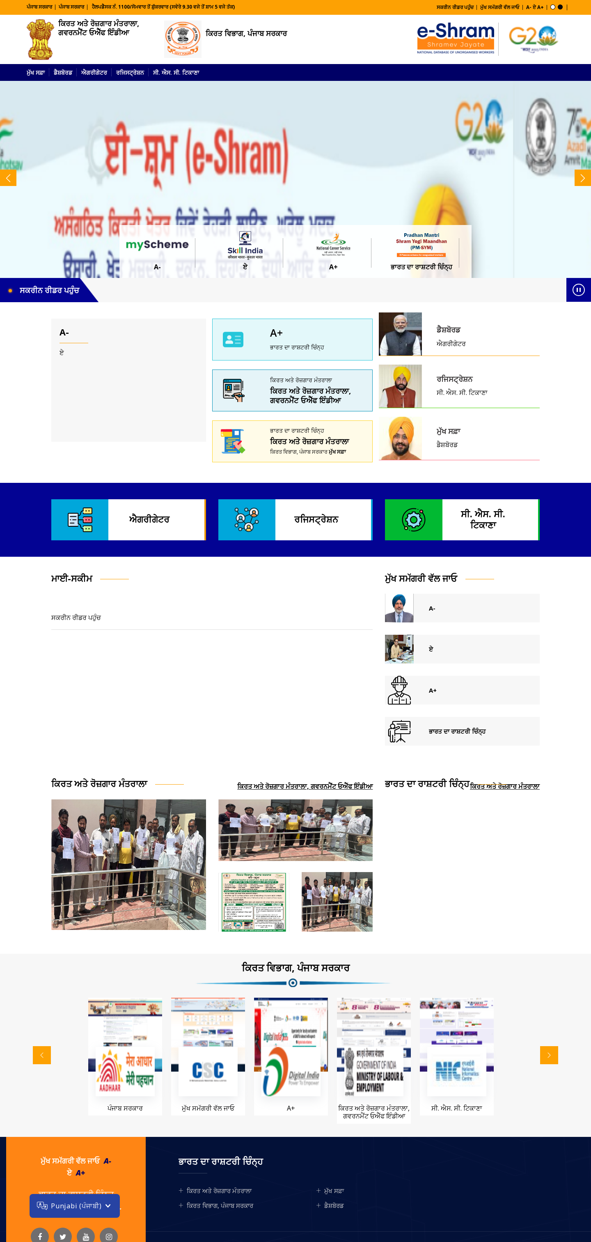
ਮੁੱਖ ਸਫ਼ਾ (36, 72)
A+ (540, 7)
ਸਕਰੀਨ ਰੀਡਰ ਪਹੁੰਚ (455, 7)
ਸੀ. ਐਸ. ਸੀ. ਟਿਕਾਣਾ (176, 72)
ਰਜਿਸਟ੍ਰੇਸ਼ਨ (130, 72)
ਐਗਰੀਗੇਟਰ (94, 72)
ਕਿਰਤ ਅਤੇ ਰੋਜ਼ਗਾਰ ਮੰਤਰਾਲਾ (309, 441)
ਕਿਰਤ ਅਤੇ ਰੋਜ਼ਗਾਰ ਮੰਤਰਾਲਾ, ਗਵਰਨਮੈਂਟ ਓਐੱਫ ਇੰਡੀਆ (98, 28)
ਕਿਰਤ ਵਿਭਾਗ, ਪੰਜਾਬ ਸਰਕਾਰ (246, 33)
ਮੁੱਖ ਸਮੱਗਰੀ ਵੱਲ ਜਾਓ (500, 7)
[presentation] (8, 178)
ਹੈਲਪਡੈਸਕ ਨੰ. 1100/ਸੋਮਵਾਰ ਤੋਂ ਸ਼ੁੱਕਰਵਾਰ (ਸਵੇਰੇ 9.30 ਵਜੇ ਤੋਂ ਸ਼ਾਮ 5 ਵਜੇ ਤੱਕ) (163, 7)
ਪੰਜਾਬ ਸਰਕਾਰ (39, 7)
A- (528, 7)
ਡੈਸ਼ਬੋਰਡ (63, 72)
